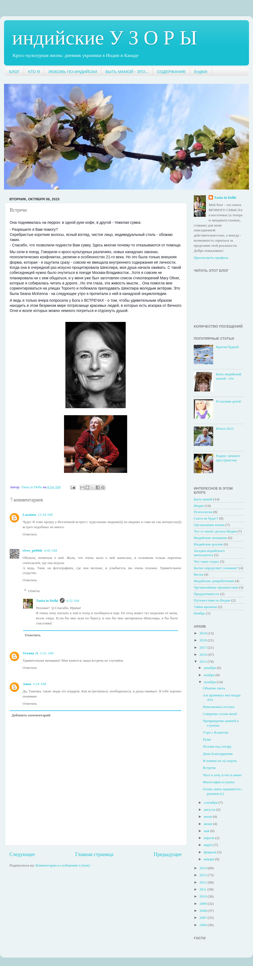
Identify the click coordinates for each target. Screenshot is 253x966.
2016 (203, 654)
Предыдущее (168, 854)
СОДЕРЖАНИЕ (171, 71)
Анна (27, 684)
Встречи (209, 768)
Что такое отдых (206, 561)
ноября (209, 675)
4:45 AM (50, 550)
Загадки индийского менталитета (209, 553)
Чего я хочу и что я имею (222, 775)
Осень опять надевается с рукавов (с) (222, 791)
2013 (203, 875)
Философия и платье (219, 782)
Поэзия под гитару (217, 746)
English (200, 71)
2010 (203, 896)
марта (208, 845)
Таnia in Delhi (47, 601)
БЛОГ (14, 71)
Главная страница (94, 854)
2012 (203, 882)
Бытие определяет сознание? (216, 568)
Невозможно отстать (219, 707)
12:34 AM (45, 515)
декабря (210, 668)
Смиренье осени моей (220, 714)
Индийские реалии (208, 544)
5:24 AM (39, 684)
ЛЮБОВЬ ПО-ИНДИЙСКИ (72, 71)
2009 (203, 904)
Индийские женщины (210, 538)
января (209, 859)
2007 (203, 918)
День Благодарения (218, 754)
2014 (203, 868)
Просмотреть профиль (211, 258)
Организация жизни (209, 525)
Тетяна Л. (31, 653)
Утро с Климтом (215, 732)
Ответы (34, 591)
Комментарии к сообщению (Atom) (63, 865)
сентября (211, 802)
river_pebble (33, 550)
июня (208, 824)
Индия (199, 506)
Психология (203, 512)
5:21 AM (47, 653)
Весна (198, 574)
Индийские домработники (214, 581)
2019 (203, 633)
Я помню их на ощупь (220, 761)
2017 (203, 647)
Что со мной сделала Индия (215, 531)
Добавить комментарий (31, 715)
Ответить (30, 534)
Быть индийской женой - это (228, 376)
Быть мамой (203, 499)
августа (210, 809)
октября (210, 682)
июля (208, 816)
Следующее (22, 854)
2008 (203, 911)
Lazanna (29, 515)
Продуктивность (206, 594)
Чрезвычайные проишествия (216, 587)
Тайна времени (205, 607)
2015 (203, 661)
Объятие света (214, 688)
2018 (203, 640)
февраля (210, 852)
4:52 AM (72, 601)
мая (207, 831)
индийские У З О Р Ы (104, 37)
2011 (203, 889)
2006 (203, 925)
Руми (207, 739)
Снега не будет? (206, 518)
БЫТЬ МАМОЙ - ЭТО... (127, 71)
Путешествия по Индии (212, 600)
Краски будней (227, 347)
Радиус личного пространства (228, 458)
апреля (209, 838)
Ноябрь (199, 613)
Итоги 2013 (224, 429)
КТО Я (34, 71)
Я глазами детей (228, 401)
